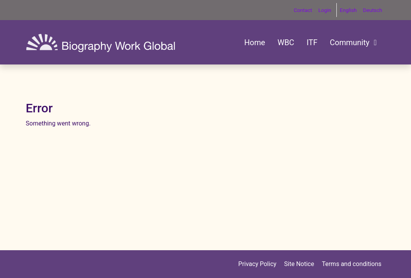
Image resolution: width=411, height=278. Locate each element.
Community (354, 42)
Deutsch (372, 10)
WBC (286, 42)
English (348, 10)
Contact (303, 10)
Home (254, 42)
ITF (312, 42)
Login (324, 10)
